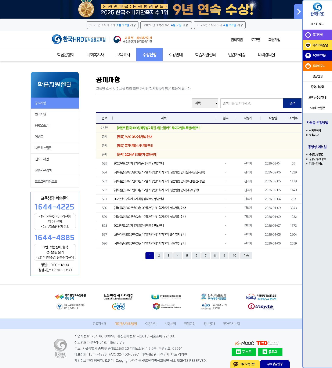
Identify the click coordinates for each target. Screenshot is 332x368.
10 (234, 255)
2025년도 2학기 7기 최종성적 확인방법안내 (138, 199)
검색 (292, 103)
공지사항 (40, 103)
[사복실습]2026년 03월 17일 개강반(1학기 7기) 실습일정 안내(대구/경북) (156, 190)
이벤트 (39, 137)
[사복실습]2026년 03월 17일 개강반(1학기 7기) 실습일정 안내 (149, 243)
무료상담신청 (274, 364)
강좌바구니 (315, 66)
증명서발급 (317, 87)
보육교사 (123, 54)
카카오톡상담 (316, 45)
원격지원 (237, 40)
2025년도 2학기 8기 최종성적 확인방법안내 (138, 163)
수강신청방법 (316, 154)
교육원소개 (99, 324)
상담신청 (317, 76)
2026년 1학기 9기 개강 (219, 25)
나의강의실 (266, 54)
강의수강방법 (316, 163)
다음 (246, 255)
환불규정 (189, 324)
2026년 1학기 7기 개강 (112, 25)
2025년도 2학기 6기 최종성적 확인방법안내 (138, 225)
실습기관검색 (43, 170)
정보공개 (209, 324)
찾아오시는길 (231, 324)
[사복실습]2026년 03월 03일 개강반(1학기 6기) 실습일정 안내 (149, 208)
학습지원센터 (205, 54)
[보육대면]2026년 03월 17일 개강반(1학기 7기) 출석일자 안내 (149, 234)
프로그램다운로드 (46, 181)
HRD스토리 (42, 125)
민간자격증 (236, 54)
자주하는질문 (43, 148)
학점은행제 (65, 54)
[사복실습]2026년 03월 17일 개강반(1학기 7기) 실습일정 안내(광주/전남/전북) (159, 172)
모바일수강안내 (317, 97)
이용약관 (150, 324)
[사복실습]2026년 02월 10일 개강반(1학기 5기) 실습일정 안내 (149, 217)
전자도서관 (42, 159)
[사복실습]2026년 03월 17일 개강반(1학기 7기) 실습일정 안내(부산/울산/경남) (159, 181)
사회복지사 (95, 54)
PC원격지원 (315, 55)
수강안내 (176, 54)
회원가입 (274, 40)
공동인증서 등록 (317, 159)
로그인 (255, 40)
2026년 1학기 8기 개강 (166, 25)
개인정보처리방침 (126, 324)
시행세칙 (170, 324)
